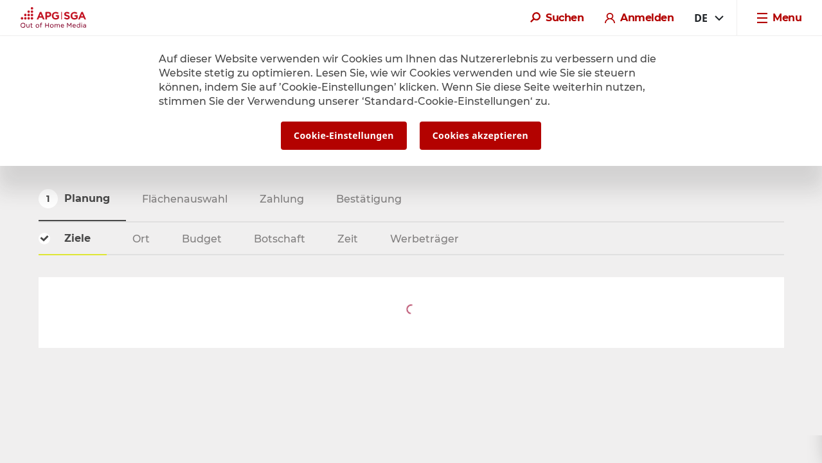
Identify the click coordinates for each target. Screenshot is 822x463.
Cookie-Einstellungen (344, 135)
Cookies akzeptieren (480, 135)
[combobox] (708, 18)
